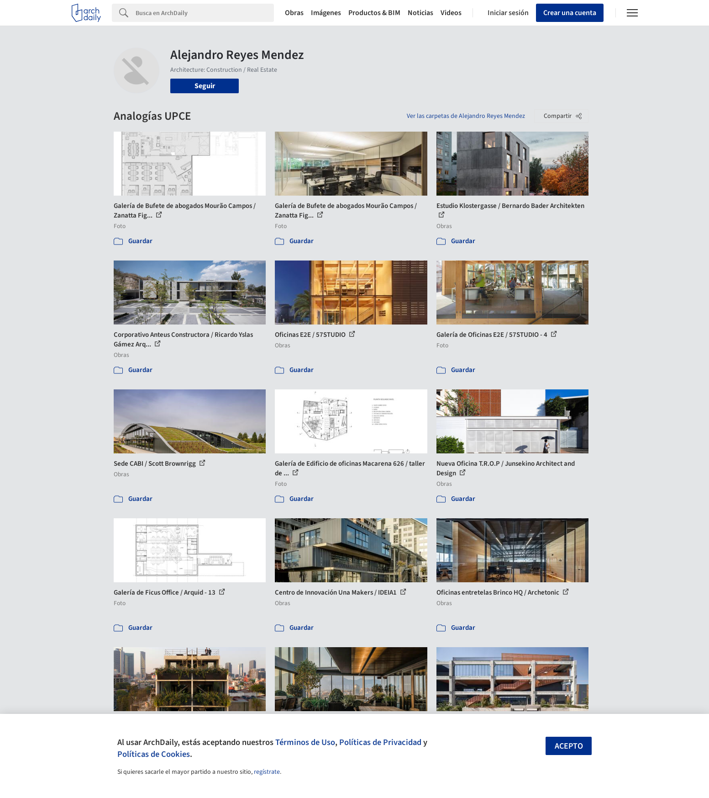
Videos (451, 12)
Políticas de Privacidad (380, 742)
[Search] (205, 13)
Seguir (204, 86)
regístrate (267, 772)
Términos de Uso (305, 742)
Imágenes (326, 12)
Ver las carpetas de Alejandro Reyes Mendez (466, 116)
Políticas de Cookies (153, 754)
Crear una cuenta (569, 13)
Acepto (569, 746)
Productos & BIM (374, 12)
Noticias (420, 12)
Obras (294, 12)
